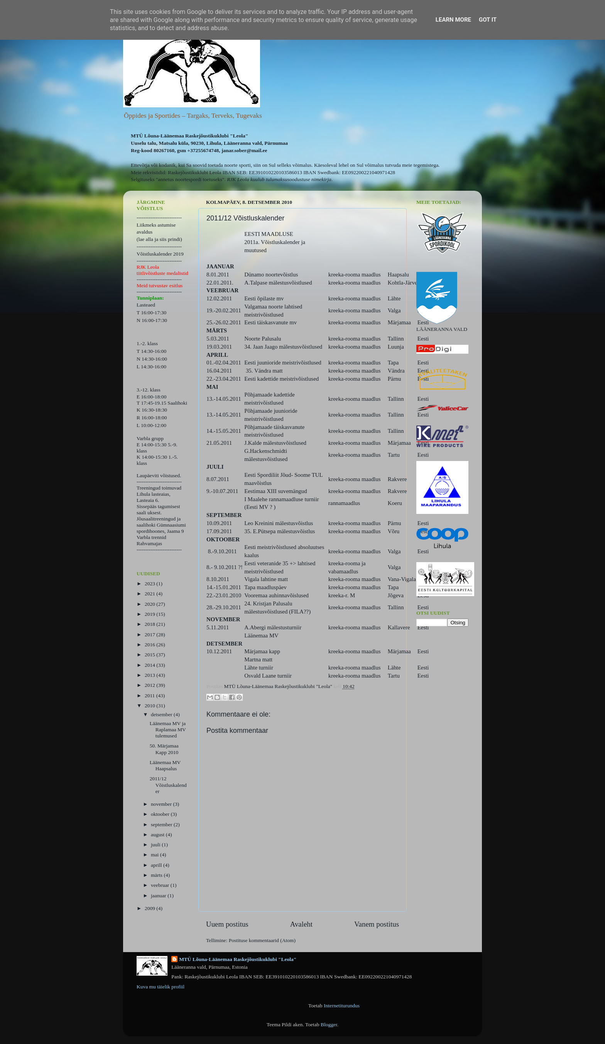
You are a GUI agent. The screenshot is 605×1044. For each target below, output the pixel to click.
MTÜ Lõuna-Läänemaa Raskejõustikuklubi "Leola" (237, 959)
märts (157, 875)
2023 (150, 583)
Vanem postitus (376, 924)
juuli (156, 844)
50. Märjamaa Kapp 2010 (164, 749)
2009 (150, 908)
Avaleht (301, 924)
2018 (150, 624)
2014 (150, 665)
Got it (488, 19)
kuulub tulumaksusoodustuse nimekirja (290, 179)
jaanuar (159, 895)
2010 (150, 705)
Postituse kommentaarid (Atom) (262, 940)
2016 (150, 644)
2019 (150, 614)
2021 (150, 594)
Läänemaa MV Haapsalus (165, 765)
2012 (150, 685)
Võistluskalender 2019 (160, 254)
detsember (162, 714)
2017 (150, 634)
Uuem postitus (227, 924)
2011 (150, 695)
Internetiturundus (342, 1005)
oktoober (161, 814)
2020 (150, 604)
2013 (150, 675)
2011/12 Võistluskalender (168, 785)
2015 (150, 655)
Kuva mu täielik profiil (160, 987)
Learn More (453, 19)
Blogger (329, 1024)
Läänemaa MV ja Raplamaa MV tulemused (168, 729)
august (158, 834)
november (162, 804)
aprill (157, 865)
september (162, 824)
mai (155, 855)
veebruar (161, 885)
